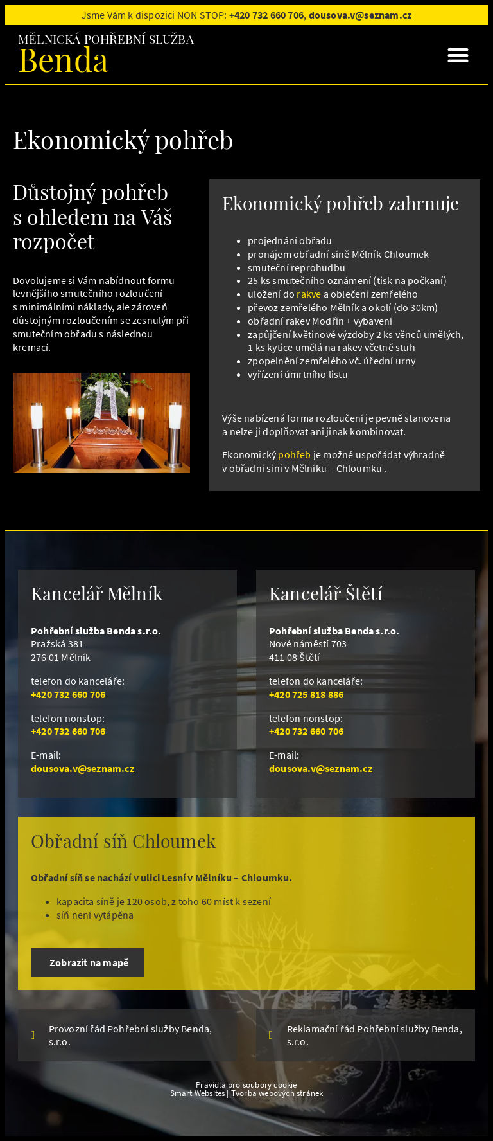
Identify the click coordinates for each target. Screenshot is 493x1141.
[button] (458, 55)
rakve (309, 293)
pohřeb (294, 454)
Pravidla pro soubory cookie (246, 1084)
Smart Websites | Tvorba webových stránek (247, 1093)
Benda (63, 58)
